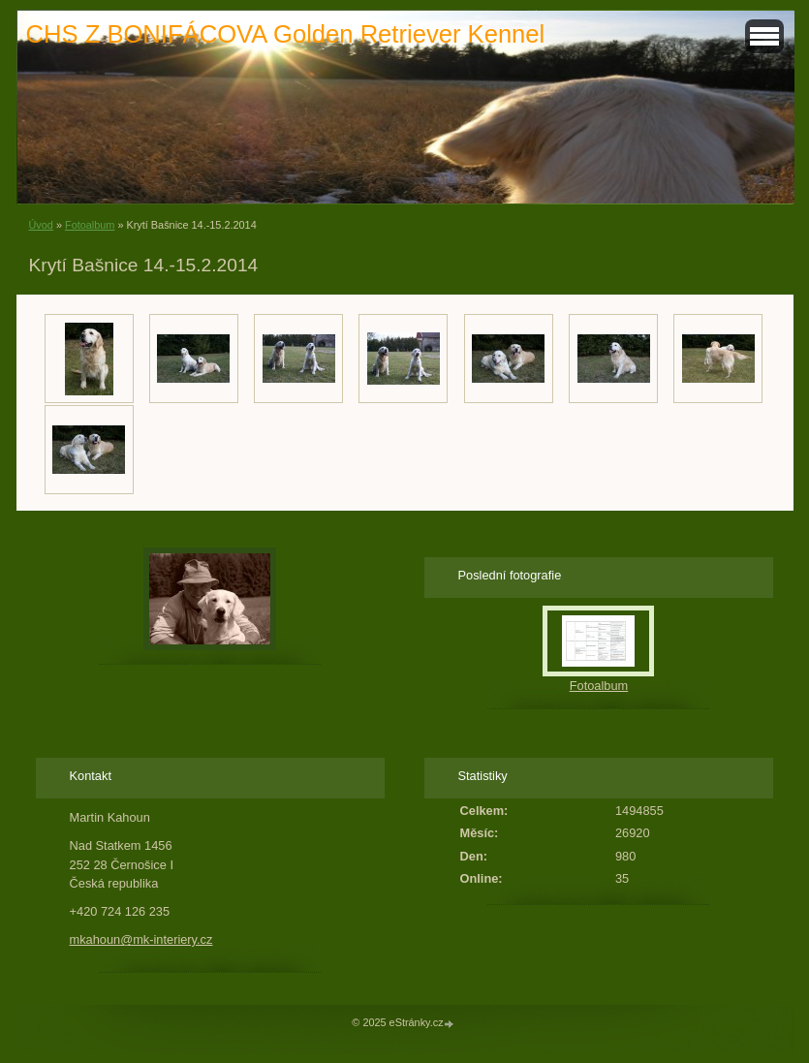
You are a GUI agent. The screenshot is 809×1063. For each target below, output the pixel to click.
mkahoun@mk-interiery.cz (141, 939)
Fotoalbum (89, 225)
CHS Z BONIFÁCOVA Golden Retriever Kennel (285, 33)
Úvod (41, 225)
